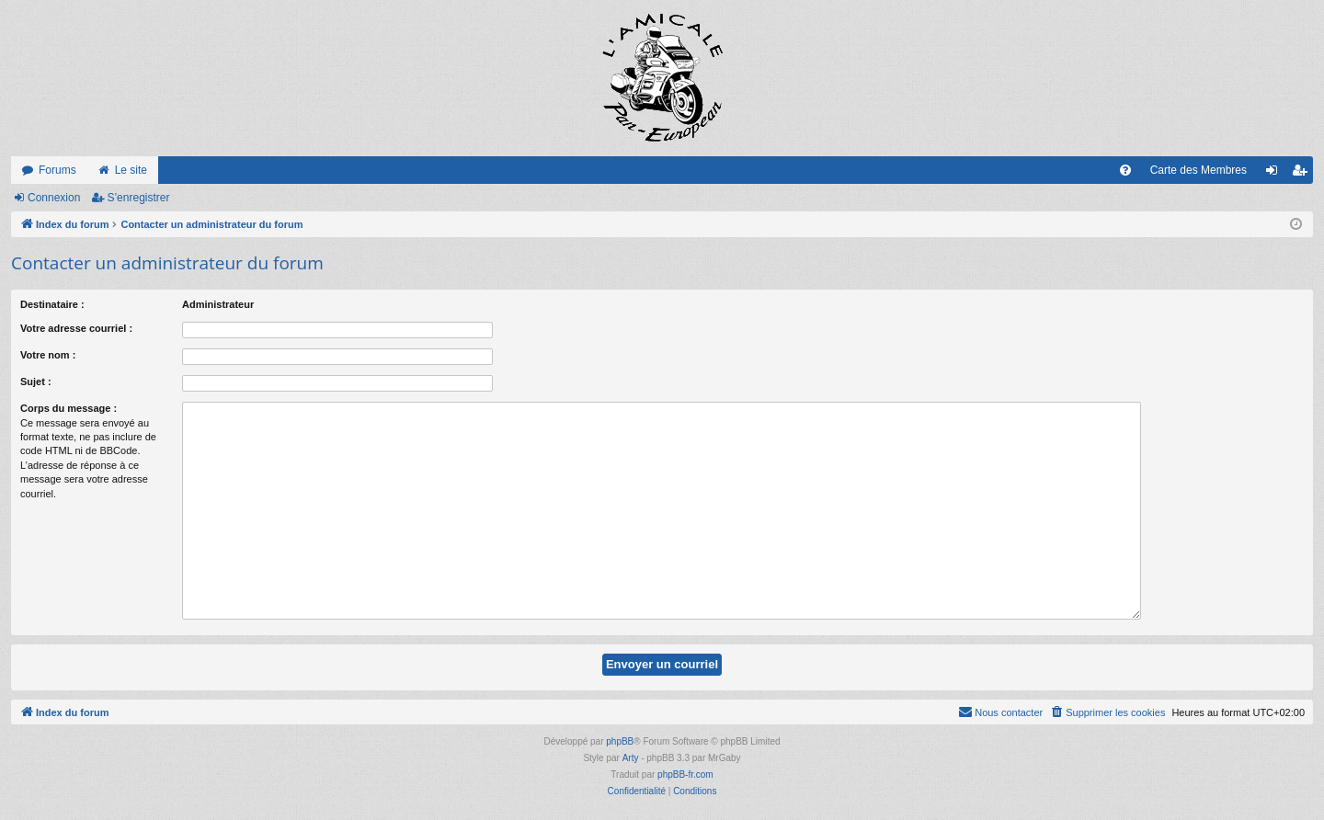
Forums (57, 170)
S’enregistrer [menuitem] (1303, 174)
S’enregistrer (138, 197)
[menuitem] (1125, 170)
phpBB (619, 741)
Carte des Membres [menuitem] (1198, 170)
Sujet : (35, 381)
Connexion (54, 197)
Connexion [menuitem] (1275, 174)
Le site (131, 170)
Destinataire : (52, 304)
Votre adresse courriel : (76, 328)
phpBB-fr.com (685, 774)
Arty (630, 758)
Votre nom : (47, 354)
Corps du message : (68, 408)
